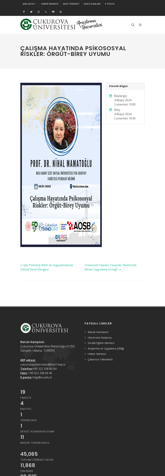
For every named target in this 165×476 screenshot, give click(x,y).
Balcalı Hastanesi (98, 332)
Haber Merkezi (49, 3)
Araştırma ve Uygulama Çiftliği (106, 348)
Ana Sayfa (29, 4)
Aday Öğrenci (71, 3)
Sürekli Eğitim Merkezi (101, 343)
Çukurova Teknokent (100, 359)
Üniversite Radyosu (100, 337)
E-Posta (109, 3)
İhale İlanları (92, 3)
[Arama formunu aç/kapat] (132, 25)
